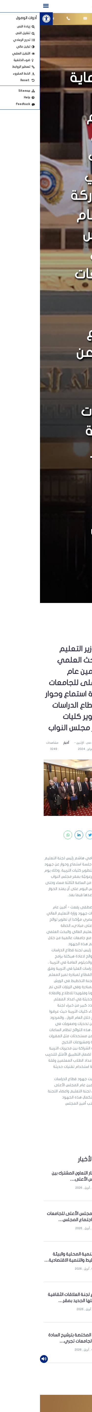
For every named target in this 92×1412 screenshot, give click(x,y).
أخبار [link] (26, 742)
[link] (6, 18)
